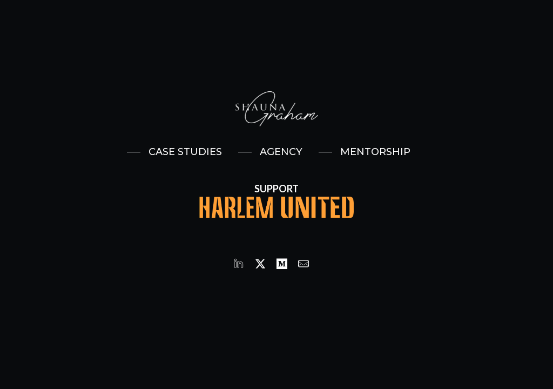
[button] (174, 151)
